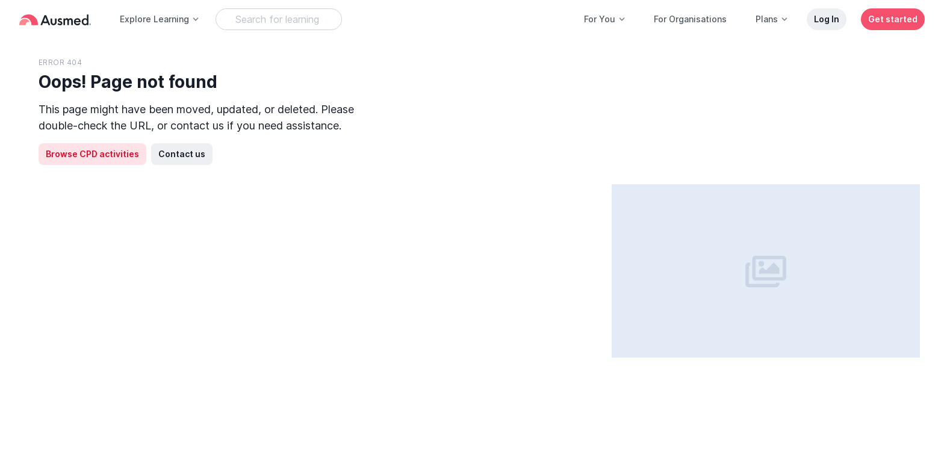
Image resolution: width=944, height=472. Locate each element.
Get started (893, 19)
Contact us (181, 154)
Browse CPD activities (92, 154)
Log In (826, 19)
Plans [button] (772, 19)
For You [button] (605, 19)
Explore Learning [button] (160, 19)
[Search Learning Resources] (279, 19)
